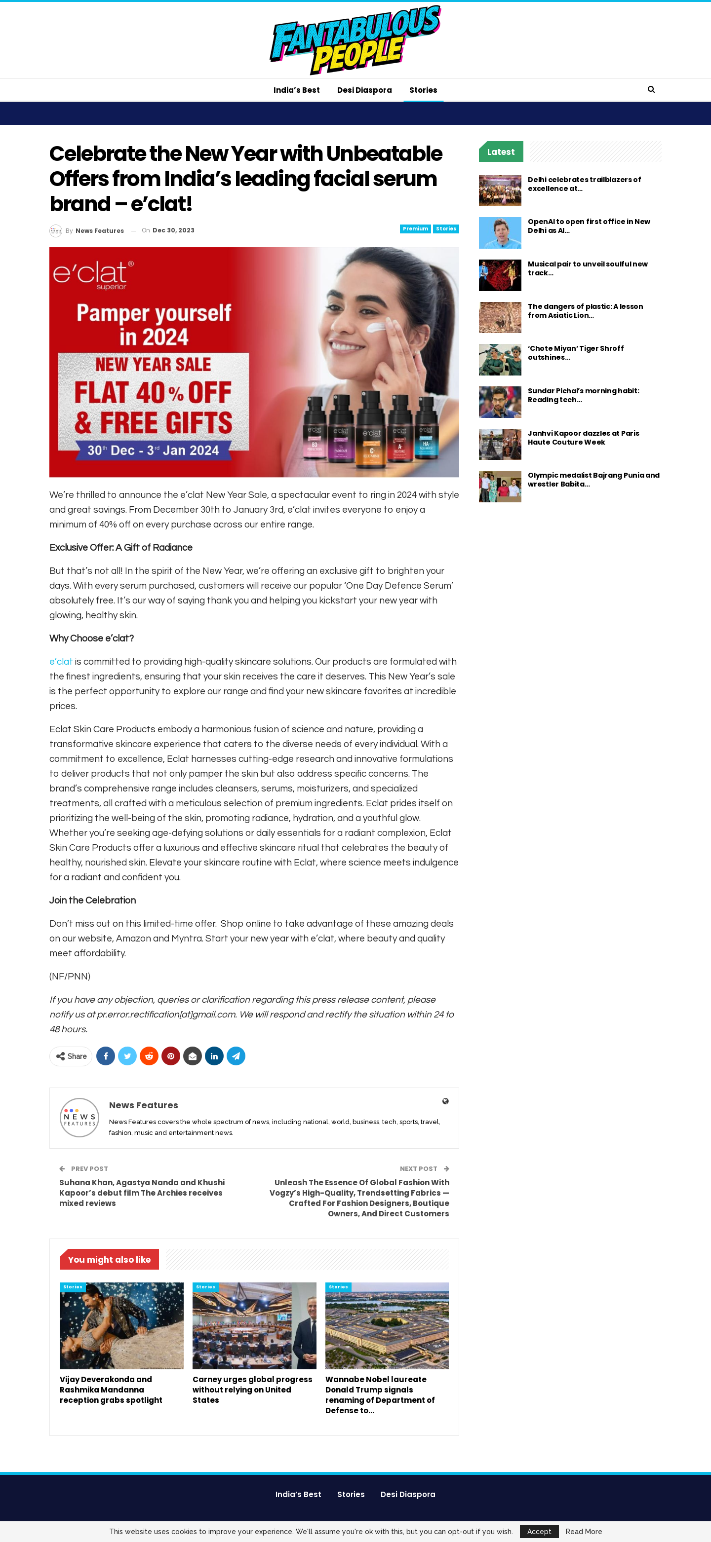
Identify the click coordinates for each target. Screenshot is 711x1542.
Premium (415, 228)
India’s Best (297, 90)
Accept (539, 1532)
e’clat (61, 662)
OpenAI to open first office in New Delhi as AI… (589, 226)
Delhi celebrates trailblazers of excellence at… (584, 184)
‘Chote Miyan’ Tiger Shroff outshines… (576, 352)
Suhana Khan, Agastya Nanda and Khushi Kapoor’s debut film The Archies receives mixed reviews (142, 1192)
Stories (423, 90)
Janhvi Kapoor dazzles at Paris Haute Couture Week (583, 437)
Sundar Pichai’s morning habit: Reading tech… (583, 395)
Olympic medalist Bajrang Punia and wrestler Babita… (594, 479)
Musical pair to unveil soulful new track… (588, 268)
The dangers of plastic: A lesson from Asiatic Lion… (585, 310)
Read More (584, 1531)
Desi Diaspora (364, 90)
